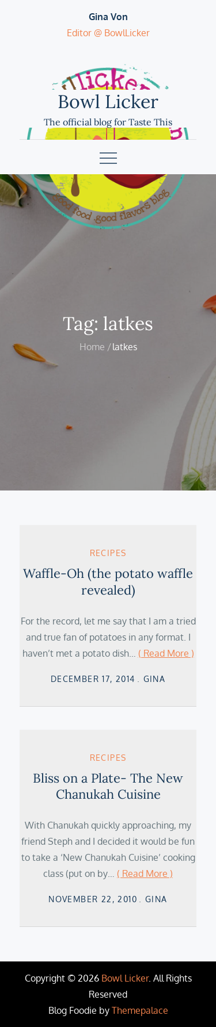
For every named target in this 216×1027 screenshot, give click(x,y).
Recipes (108, 553)
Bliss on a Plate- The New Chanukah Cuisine (108, 786)
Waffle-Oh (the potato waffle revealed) (108, 581)
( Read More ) (166, 653)
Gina (154, 679)
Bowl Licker (108, 101)
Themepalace (140, 1010)
